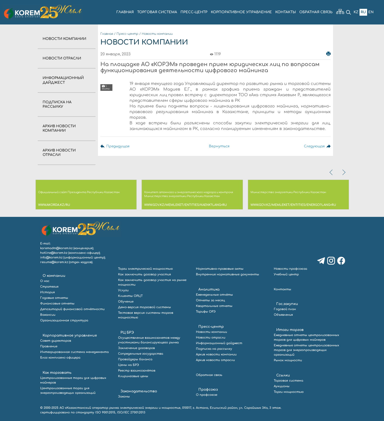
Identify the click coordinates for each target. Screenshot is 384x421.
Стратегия (49, 286)
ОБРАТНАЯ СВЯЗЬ (316, 12)
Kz (356, 12)
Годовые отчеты (54, 298)
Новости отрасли (62, 58)
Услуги (123, 290)
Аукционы (281, 386)
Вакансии (47, 314)
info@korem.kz (51, 257)
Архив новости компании (216, 354)
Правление (48, 346)
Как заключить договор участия (144, 274)
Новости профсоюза (290, 268)
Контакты (282, 289)
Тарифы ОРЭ (206, 311)
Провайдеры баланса (135, 359)
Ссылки (283, 375)
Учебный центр (286, 274)
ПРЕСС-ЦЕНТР (193, 12)
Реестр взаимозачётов (136, 370)
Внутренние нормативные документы (227, 274)
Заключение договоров (136, 348)
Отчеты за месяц (210, 300)
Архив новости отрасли (215, 360)
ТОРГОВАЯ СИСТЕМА (157, 12)
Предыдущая (118, 146)
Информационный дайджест (219, 343)
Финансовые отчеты (57, 303)
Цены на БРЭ (128, 365)
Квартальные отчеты (214, 306)
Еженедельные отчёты (214, 294)
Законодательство (138, 391)
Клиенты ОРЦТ (130, 296)
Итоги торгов (290, 330)
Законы (124, 396)
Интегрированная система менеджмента (74, 352)
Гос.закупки (287, 304)
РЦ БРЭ (127, 332)
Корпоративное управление (70, 335)
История (47, 292)
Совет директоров (55, 340)
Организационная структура (64, 320)
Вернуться (218, 146)
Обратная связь (209, 375)
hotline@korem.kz (53, 253)
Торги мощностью (289, 392)
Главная (106, 33)
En (371, 12)
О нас (44, 281)
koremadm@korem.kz (56, 248)
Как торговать (57, 372)
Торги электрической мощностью (145, 268)
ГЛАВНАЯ (125, 12)
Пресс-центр (127, 33)
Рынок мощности (288, 360)
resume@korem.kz (54, 262)
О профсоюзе (206, 395)
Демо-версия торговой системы (144, 307)
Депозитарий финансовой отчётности (72, 309)
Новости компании (64, 39)
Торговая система (288, 380)
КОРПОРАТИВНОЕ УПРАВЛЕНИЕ (241, 12)
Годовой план (285, 309)
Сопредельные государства (140, 353)
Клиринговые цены (133, 376)
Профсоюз (208, 389)
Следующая (314, 146)
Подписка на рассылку (214, 349)
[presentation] (331, 172)
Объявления (283, 314)
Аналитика (208, 289)
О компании (54, 276)
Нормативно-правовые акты (219, 268)
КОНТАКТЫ (285, 12)
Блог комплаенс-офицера (60, 357)
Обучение (125, 301)
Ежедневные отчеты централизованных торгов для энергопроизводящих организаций (306, 350)
